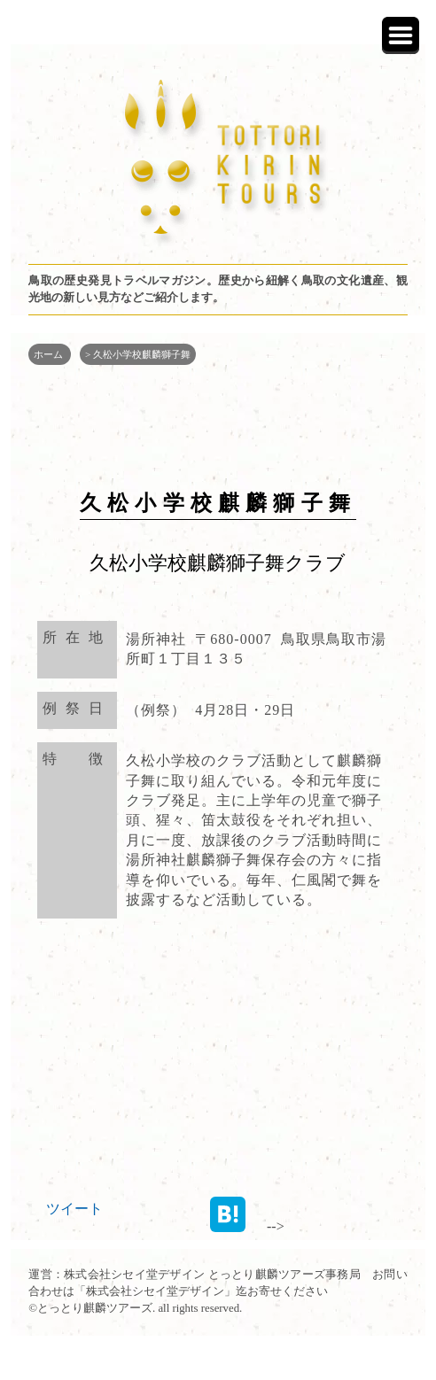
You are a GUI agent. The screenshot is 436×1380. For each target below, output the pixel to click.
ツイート (74, 1208)
